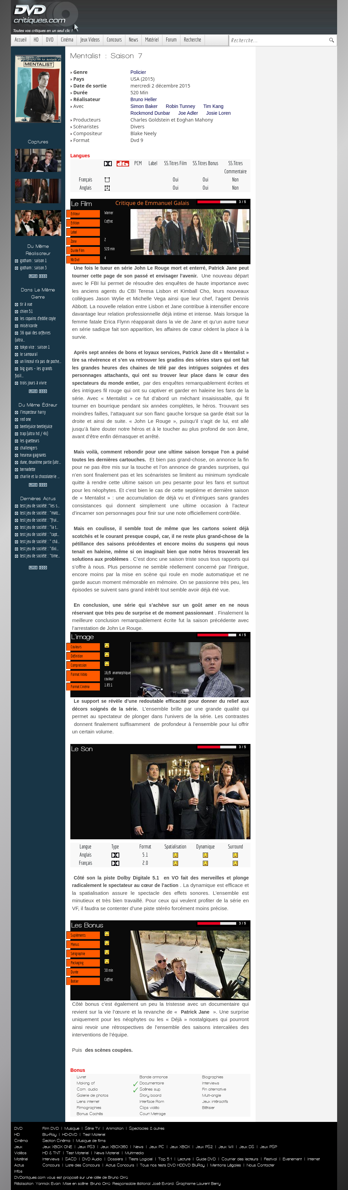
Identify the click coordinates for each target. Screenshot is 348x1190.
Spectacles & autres (146, 1128)
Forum (171, 39)
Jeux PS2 (204, 1147)
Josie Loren (218, 113)
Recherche (192, 39)
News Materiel (106, 1153)
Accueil (21, 39)
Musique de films (91, 1141)
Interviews (50, 1159)
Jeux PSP (268, 1147)
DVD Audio (92, 1159)
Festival (270, 1159)
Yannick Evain (48, 1183)
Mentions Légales (225, 1165)
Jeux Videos (90, 39)
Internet (314, 1159)
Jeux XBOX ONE (57, 1147)
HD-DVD (69, 1134)
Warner (108, 212)
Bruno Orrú (100, 1183)
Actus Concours (120, 1165)
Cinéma (67, 39)
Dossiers (115, 1159)
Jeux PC (156, 1147)
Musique (72, 1128)
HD (36, 39)
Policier (138, 72)
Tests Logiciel (141, 1159)
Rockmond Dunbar (150, 113)
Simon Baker (144, 106)
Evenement (292, 1159)
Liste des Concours (83, 1165)
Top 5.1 (165, 1159)
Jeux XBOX (180, 1147)
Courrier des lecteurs (240, 1159)
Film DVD (50, 1128)
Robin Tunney (180, 106)
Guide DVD (206, 1159)
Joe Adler (188, 113)
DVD (50, 39)
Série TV (92, 1128)
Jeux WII (226, 1147)
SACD (70, 1159)
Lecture (184, 1159)
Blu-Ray (49, 1134)
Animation (114, 1128)
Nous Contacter (260, 1165)
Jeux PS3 (86, 1147)
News (133, 39)
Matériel (152, 39)
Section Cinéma (56, 1141)
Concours (114, 39)
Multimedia (134, 1153)
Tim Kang (213, 106)
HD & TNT (51, 1153)
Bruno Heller (143, 99)
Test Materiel (94, 1134)
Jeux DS (246, 1147)
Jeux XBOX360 (114, 1147)
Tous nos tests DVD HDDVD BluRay (172, 1165)
